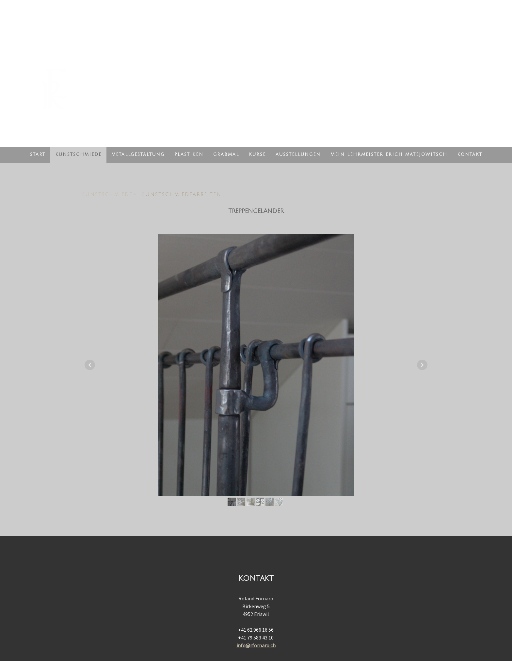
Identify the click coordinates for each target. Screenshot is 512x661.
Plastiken (188, 154)
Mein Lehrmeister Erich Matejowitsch (388, 154)
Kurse (257, 154)
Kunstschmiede (78, 154)
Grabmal (226, 154)
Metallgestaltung (138, 154)
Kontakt (469, 154)
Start (37, 154)
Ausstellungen (298, 154)
